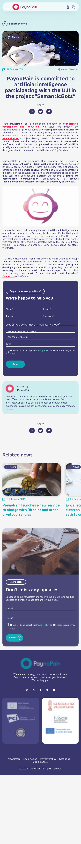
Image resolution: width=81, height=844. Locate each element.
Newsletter (14, 759)
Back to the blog (14, 23)
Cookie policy (40, 762)
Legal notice (30, 759)
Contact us (8, 276)
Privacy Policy (43, 351)
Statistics (65, 759)
